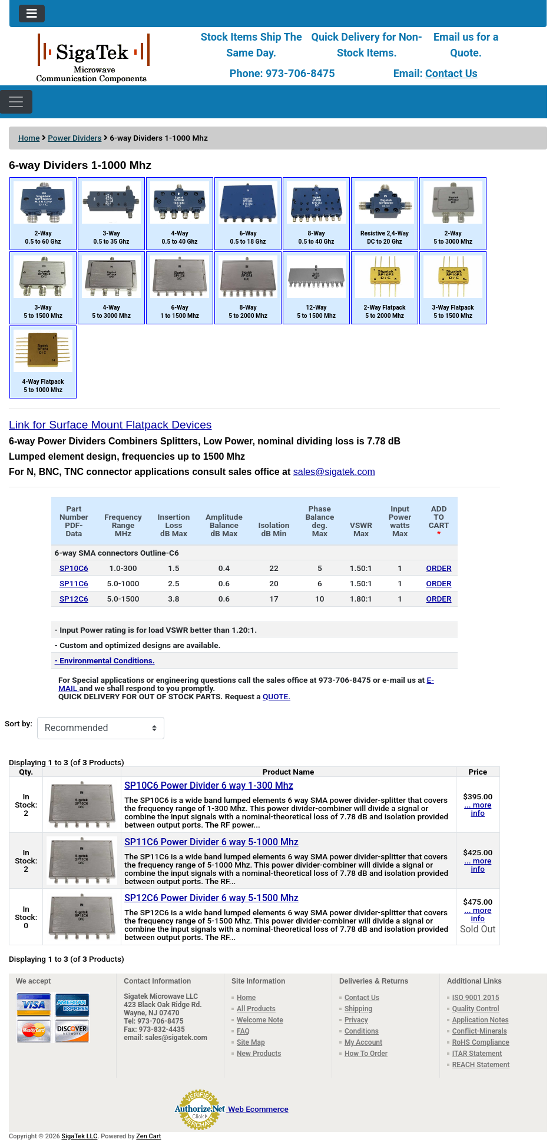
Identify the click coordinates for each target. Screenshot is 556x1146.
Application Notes (480, 1020)
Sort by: (18, 723)
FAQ (243, 1031)
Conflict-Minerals (479, 1031)
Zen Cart (148, 1136)
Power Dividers (74, 137)
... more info (477, 809)
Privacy (356, 1020)
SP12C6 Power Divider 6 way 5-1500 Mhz (211, 897)
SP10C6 (73, 568)
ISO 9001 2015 (475, 998)
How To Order (366, 1053)
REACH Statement (481, 1065)
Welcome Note (260, 1020)
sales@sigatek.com (334, 472)
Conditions (362, 1031)
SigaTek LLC (80, 1136)
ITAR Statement (477, 1053)
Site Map (251, 1042)
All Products (256, 1009)
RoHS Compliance (480, 1042)
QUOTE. (276, 696)
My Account (363, 1042)
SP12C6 (73, 598)
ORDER (439, 568)
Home (28, 137)
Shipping (358, 1009)
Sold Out (478, 929)
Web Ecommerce (258, 1108)
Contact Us (451, 73)
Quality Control (475, 1009)
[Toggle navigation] (32, 13)
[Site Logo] (99, 57)
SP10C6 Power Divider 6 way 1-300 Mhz (208, 785)
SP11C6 (73, 583)
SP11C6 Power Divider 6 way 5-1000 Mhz (211, 842)
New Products (259, 1053)
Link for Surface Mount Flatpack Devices (110, 424)
